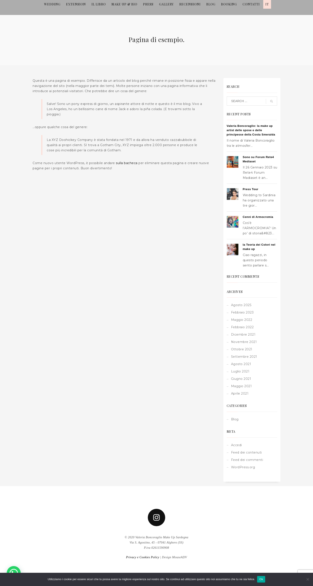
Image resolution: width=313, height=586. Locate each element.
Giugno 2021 (241, 379)
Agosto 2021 (241, 364)
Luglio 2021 (240, 371)
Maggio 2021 (241, 386)
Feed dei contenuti (246, 452)
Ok (261, 579)
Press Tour (250, 189)
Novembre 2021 (244, 342)
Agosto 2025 (241, 305)
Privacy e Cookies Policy (142, 557)
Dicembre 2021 (243, 334)
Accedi (236, 445)
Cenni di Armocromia (258, 217)
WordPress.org (243, 467)
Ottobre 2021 (241, 349)
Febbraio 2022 (242, 327)
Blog (235, 419)
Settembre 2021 (244, 357)
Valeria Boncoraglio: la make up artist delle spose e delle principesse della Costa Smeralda (251, 130)
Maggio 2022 (241, 320)
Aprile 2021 (240, 393)
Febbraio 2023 (242, 312)
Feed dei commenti (247, 460)
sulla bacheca (127, 163)
